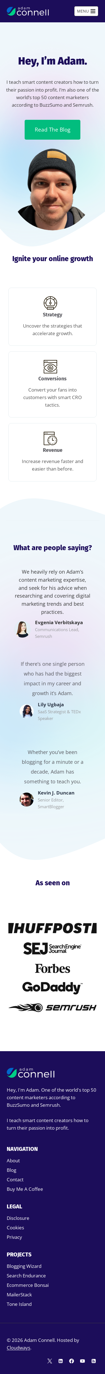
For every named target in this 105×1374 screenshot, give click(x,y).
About (13, 1160)
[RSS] (93, 1361)
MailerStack (19, 1294)
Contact (15, 1179)
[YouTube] (82, 1361)
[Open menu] (86, 11)
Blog (11, 1170)
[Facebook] (71, 1361)
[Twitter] (50, 1361)
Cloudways (18, 1347)
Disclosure (18, 1218)
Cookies (15, 1227)
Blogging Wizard (24, 1266)
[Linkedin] (61, 1361)
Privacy (14, 1237)
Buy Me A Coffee (25, 1189)
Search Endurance (26, 1275)
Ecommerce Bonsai (28, 1285)
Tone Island (19, 1304)
